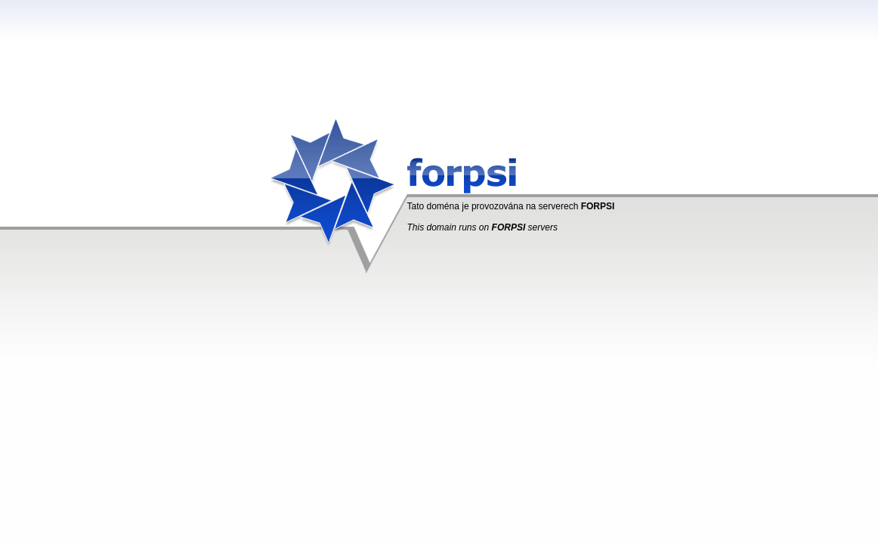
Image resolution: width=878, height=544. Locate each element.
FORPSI (598, 206)
